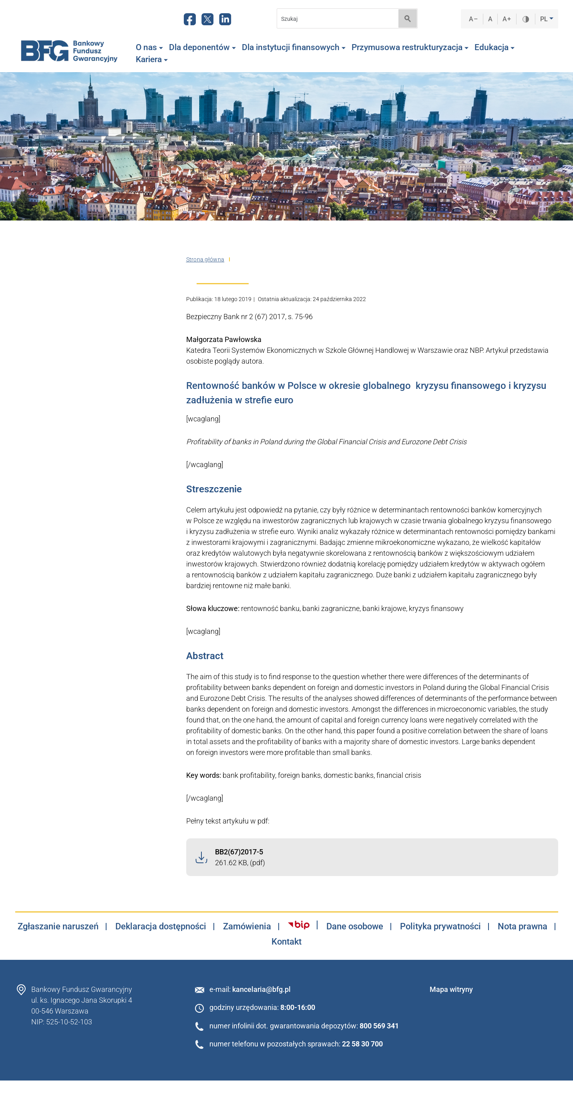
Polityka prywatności (440, 926)
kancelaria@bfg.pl (261, 989)
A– (473, 19)
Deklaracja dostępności (160, 926)
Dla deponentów (202, 47)
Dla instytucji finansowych (294, 47)
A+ (507, 19)
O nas (149, 47)
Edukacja (494, 47)
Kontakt (286, 941)
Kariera (152, 59)
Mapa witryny (451, 989)
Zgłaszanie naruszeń (58, 926)
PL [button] (544, 19)
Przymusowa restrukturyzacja (410, 47)
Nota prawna (522, 926)
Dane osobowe (354, 926)
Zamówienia (247, 926)
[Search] (335, 19)
